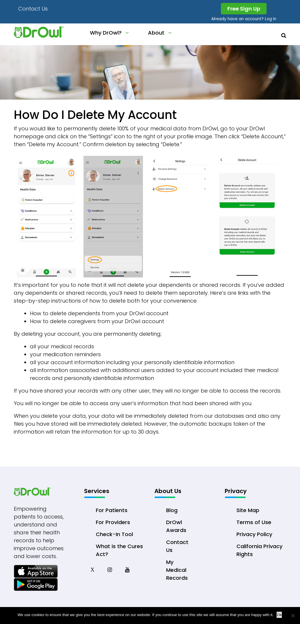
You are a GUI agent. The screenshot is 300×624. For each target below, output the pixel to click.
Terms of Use (253, 522)
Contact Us (33, 8)
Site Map (247, 510)
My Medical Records (177, 570)
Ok (279, 615)
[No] (293, 615)
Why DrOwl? (106, 32)
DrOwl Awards (176, 526)
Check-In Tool (114, 534)
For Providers (113, 522)
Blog (172, 510)
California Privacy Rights (259, 550)
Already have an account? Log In (243, 19)
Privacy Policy (254, 534)
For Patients (111, 510)
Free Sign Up (243, 8)
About (156, 32)
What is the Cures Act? (119, 550)
